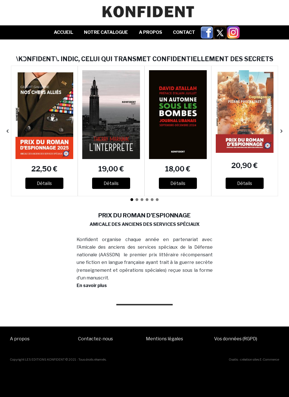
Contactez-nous (95, 338)
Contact (184, 32)
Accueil (63, 32)
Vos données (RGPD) (235, 338)
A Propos (150, 32)
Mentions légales (164, 338)
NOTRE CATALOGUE (106, 32)
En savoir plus (92, 285)
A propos (20, 338)
